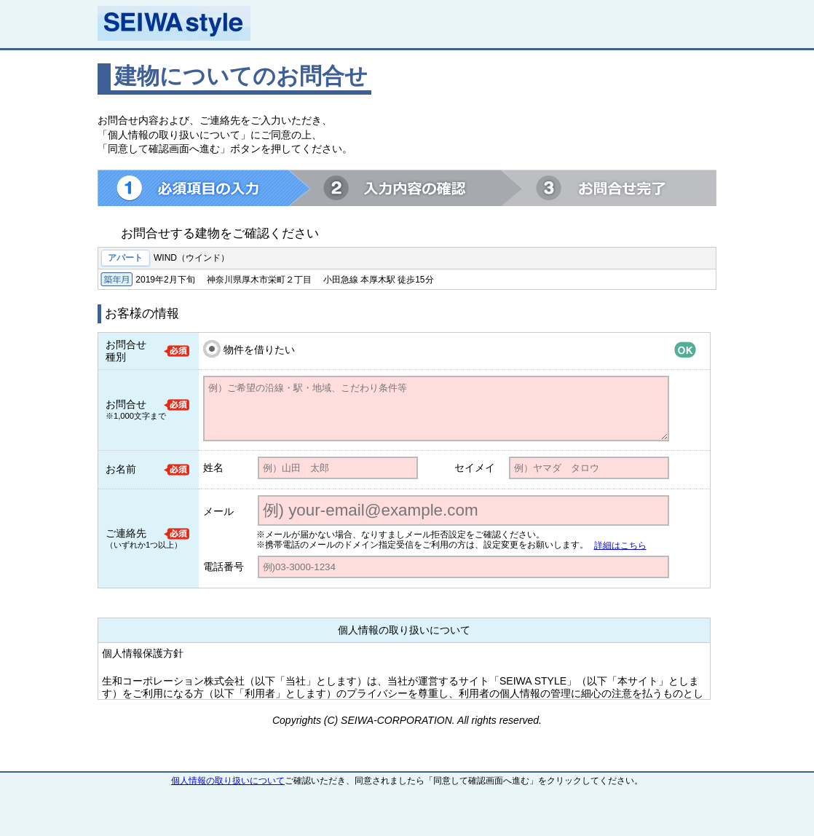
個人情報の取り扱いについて (228, 781)
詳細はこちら (620, 545)
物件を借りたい (259, 349)
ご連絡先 (126, 533)
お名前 (121, 469)
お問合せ (126, 404)
